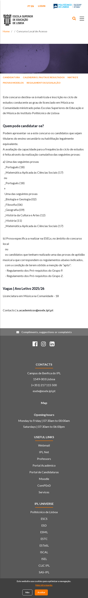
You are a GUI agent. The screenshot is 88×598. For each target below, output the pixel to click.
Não (27, 592)
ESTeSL (44, 545)
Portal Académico (44, 465)
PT (29, 6)
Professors (44, 458)
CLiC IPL (44, 565)
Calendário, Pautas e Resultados (44, 77)
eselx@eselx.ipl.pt (44, 391)
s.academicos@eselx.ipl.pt (35, 310)
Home (6, 31)
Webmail (44, 445)
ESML (44, 532)
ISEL (44, 558)
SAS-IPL (44, 572)
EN (32, 6)
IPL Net (44, 452)
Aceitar (41, 592)
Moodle (44, 478)
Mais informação (43, 585)
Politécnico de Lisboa (44, 512)
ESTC (44, 538)
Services (44, 492)
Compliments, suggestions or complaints (46, 332)
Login (41, 6)
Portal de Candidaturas (44, 472)
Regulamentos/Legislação (43, 82)
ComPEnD (44, 485)
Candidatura (11, 77)
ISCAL (44, 552)
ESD (44, 525)
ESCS (44, 518)
